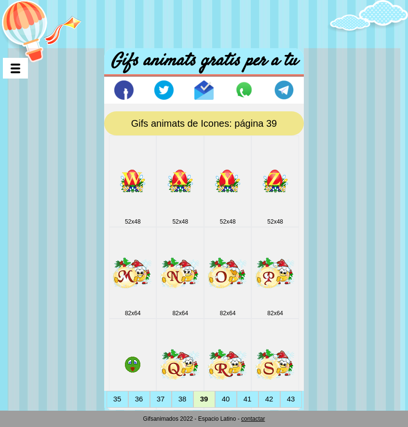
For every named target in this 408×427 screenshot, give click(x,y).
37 (161, 399)
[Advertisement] (204, 21)
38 (182, 399)
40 (226, 399)
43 (291, 399)
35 (117, 399)
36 (139, 399)
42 (269, 399)
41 (248, 399)
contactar (253, 418)
